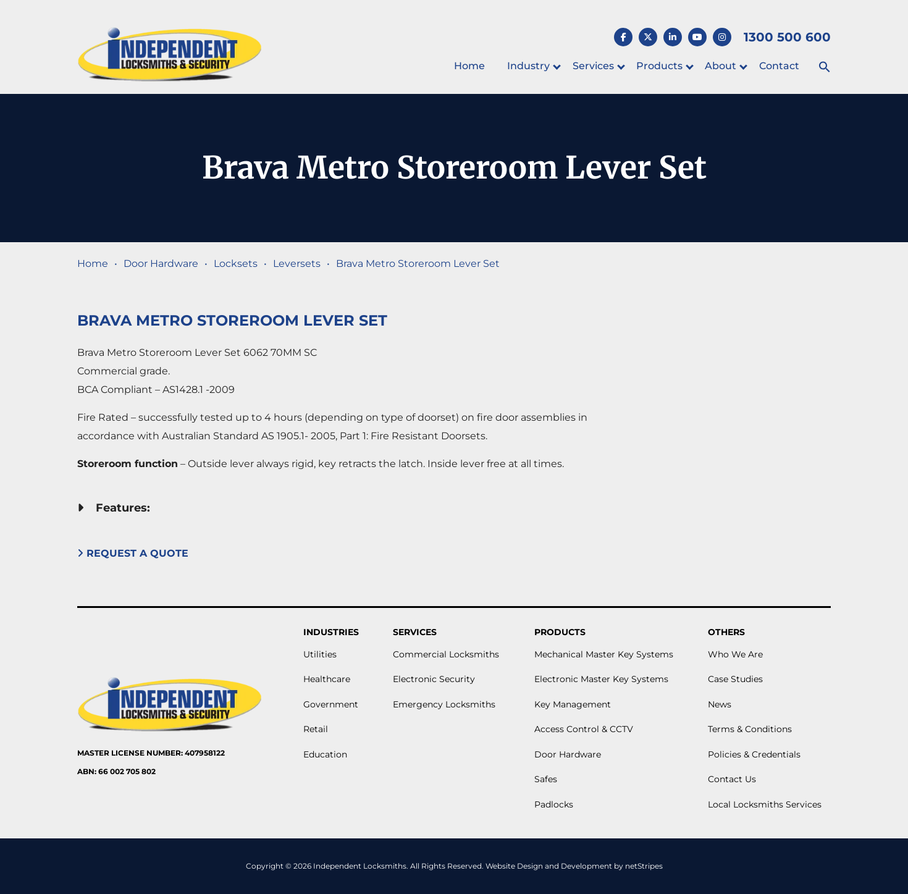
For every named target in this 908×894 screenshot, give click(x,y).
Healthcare (326, 679)
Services (593, 66)
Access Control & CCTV (583, 729)
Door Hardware (161, 263)
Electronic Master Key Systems (601, 679)
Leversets (297, 263)
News (719, 704)
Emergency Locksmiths (444, 704)
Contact (779, 66)
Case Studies (735, 679)
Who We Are (735, 654)
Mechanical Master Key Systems (603, 654)
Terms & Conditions (750, 729)
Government (330, 704)
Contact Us (732, 779)
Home (469, 66)
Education (325, 754)
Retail (315, 729)
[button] (824, 68)
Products (659, 66)
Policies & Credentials (754, 754)
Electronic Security (434, 679)
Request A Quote (134, 553)
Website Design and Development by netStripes (574, 866)
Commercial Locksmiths (446, 654)
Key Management (572, 704)
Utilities (320, 654)
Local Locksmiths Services (765, 804)
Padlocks (553, 804)
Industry (528, 66)
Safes (545, 779)
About (720, 66)
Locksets (236, 263)
